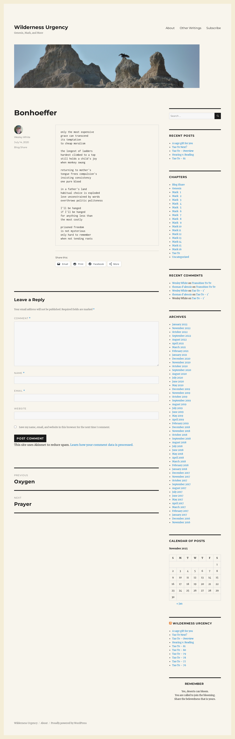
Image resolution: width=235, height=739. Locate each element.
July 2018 (177, 446)
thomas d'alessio (182, 286)
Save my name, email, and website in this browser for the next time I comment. (64, 427)
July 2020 (177, 377)
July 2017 (177, 492)
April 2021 (178, 343)
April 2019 (178, 419)
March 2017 (179, 507)
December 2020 (181, 358)
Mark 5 (176, 207)
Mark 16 (177, 249)
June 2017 (177, 495)
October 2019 (179, 396)
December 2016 (181, 518)
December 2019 (181, 389)
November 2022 (181, 328)
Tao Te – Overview (183, 150)
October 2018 (179, 434)
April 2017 (178, 503)
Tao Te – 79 (179, 653)
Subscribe (213, 28)
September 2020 (181, 370)
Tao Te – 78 (179, 657)
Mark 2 (176, 196)
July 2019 (177, 408)
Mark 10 (176, 226)
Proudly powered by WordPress (69, 723)
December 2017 (181, 472)
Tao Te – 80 (179, 650)
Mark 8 (176, 218)
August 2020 (179, 373)
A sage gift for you (182, 143)
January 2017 (179, 514)
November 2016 (181, 522)
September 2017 (181, 484)
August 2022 (179, 339)
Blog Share (20, 147)
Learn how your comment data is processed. (101, 445)
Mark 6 (177, 211)
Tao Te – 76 (179, 665)
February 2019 (180, 423)
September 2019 (181, 400)
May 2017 (177, 499)
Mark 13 (176, 238)
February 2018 (180, 465)
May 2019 (177, 415)
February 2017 (180, 511)
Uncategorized (180, 257)
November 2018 (181, 431)
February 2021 (180, 351)
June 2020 (178, 381)
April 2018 (178, 457)
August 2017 (179, 488)
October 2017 (179, 480)
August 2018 (179, 442)
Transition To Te (201, 283)
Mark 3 (176, 199)
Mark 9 (177, 222)
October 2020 (180, 366)
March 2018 (179, 461)
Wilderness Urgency (41, 27)
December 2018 (181, 427)
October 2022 (180, 332)
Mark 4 (176, 203)
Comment (22, 318)
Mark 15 (176, 245)
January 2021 (179, 354)
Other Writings (190, 28)
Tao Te (176, 253)
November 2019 (181, 393)
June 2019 (178, 412)
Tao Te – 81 (179, 158)
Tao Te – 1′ (198, 290)
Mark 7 (176, 215)
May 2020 (177, 385)
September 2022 (181, 335)
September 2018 (181, 438)
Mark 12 (176, 234)
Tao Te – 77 (179, 661)
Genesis (176, 188)
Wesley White (22, 137)
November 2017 (181, 476)
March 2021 (179, 347)
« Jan (179, 603)
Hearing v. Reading (183, 154)
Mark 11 (176, 230)
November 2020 (181, 362)
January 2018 (179, 469)
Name (19, 373)
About (170, 28)
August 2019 (179, 404)
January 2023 (179, 324)
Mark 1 (176, 192)
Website (20, 408)
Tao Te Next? (179, 147)
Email (19, 390)
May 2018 (177, 453)
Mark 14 (176, 241)
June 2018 (177, 450)
